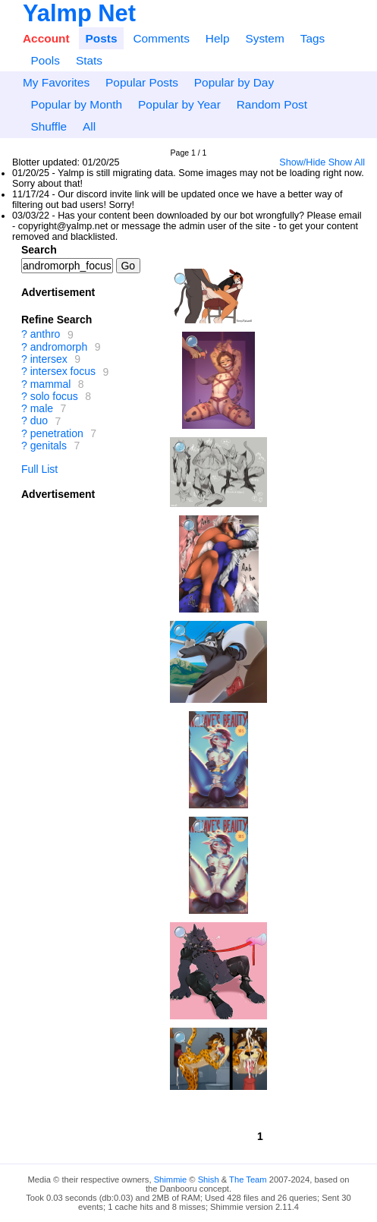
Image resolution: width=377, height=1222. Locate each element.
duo (39, 421)
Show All (346, 162)
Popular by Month (76, 104)
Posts (102, 38)
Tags (312, 38)
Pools (45, 60)
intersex (49, 359)
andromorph (59, 347)
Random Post (272, 104)
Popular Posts (141, 82)
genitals (48, 445)
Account (46, 38)
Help (218, 38)
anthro (45, 335)
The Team (248, 1179)
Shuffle (48, 126)
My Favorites (56, 82)
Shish (208, 1179)
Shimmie (170, 1179)
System (264, 38)
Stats (89, 60)
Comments (161, 38)
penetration (56, 433)
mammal (50, 384)
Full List (39, 469)
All (89, 126)
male (41, 408)
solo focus (54, 396)
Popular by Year (179, 104)
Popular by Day (234, 82)
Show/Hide (302, 162)
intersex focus (63, 372)
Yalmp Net (79, 13)
